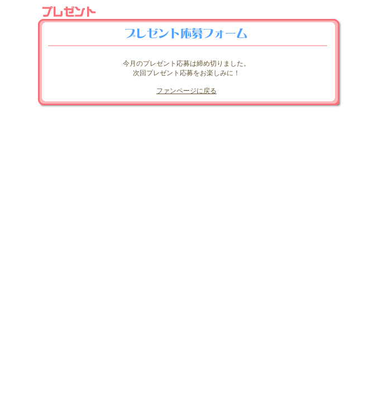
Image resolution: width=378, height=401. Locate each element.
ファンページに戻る (186, 91)
